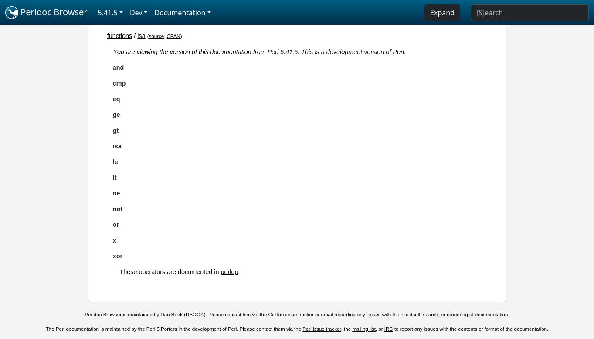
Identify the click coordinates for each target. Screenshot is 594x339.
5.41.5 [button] (108, 12)
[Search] (530, 12)
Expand (442, 12)
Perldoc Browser (46, 12)
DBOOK (195, 314)
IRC (388, 329)
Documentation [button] (179, 12)
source (156, 36)
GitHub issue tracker (291, 314)
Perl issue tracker (321, 329)
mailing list (364, 329)
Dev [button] (136, 12)
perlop (229, 271)
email (327, 314)
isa (141, 35)
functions (119, 35)
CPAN (173, 36)
